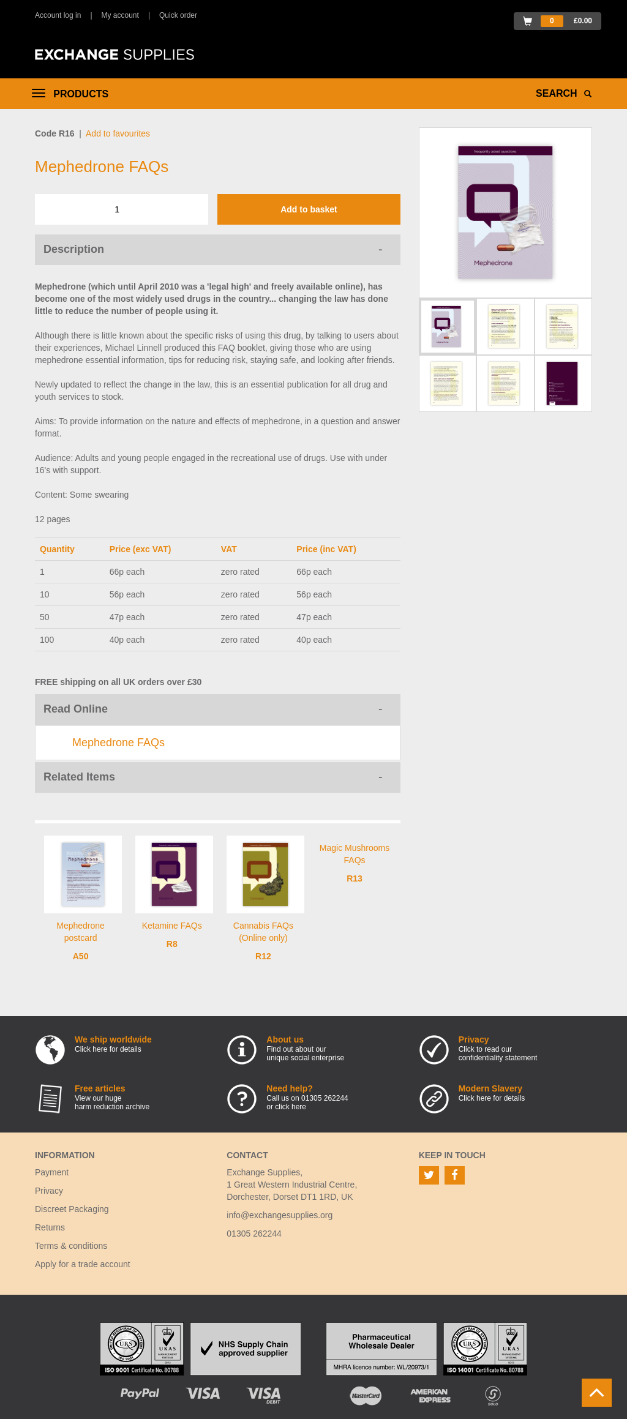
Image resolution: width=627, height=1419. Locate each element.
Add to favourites (118, 133)
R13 (354, 878)
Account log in (58, 15)
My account (120, 15)
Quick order (178, 15)
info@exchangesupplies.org (279, 1215)
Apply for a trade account (82, 1264)
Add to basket (308, 209)
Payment (52, 1172)
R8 (172, 944)
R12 (263, 956)
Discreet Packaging (72, 1209)
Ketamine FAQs (172, 925)
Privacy (49, 1191)
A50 (81, 956)
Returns (50, 1227)
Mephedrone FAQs (118, 742)
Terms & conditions (71, 1246)
